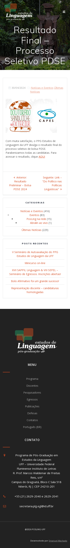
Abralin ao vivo (39, 223)
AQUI (42, 156)
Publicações (32, 406)
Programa (32, 379)
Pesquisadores (32, 392)
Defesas (32, 413)
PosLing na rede (36, 219)
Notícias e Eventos (42, 88)
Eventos (34, 215)
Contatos (32, 420)
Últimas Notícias (31, 230)
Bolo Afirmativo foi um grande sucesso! (35, 281)
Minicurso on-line (35, 263)
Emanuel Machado (58, 540)
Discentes (32, 385)
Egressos (32, 399)
